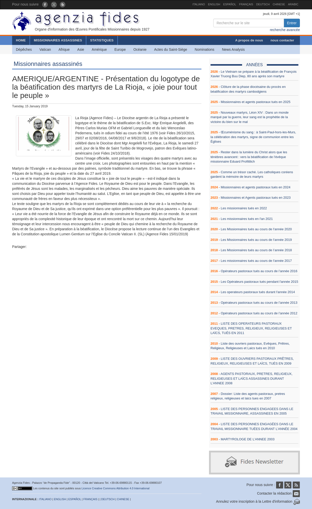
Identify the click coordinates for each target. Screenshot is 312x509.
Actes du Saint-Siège (170, 49)
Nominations (204, 49)
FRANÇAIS (246, 4)
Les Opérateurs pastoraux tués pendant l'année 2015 (259, 282)
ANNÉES (254, 65)
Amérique (99, 49)
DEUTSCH (263, 4)
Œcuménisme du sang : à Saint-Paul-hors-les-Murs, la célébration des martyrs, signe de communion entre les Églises (253, 136)
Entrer (292, 23)
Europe (120, 49)
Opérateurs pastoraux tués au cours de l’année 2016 (259, 271)
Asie (80, 49)
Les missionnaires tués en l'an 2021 (247, 219)
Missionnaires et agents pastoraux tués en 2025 (255, 102)
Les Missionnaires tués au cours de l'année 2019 (256, 240)
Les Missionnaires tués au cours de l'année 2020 (256, 229)
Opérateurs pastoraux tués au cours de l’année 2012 (259, 313)
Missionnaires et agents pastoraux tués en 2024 (255, 187)
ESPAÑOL (229, 4)
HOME (21, 40)
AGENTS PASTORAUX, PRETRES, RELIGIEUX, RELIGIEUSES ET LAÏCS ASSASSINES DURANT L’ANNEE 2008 (252, 378)
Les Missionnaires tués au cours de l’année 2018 (256, 250)
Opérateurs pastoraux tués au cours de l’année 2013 (259, 302)
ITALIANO (199, 4)
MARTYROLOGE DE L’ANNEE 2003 (247, 439)
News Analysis (233, 49)
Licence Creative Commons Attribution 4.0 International (115, 488)
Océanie (139, 49)
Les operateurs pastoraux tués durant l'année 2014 (258, 292)
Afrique (64, 49)
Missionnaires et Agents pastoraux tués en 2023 (256, 197)
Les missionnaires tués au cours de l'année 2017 (256, 261)
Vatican (45, 49)
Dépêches (24, 49)
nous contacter (282, 40)
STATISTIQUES (102, 40)
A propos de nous (249, 40)
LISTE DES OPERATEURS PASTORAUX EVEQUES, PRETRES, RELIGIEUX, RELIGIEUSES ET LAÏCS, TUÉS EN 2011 (251, 328)
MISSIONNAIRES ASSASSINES (58, 40)
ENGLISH (214, 4)
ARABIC (293, 4)
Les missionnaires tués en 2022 (244, 208)
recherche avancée (285, 30)
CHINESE (279, 4)
